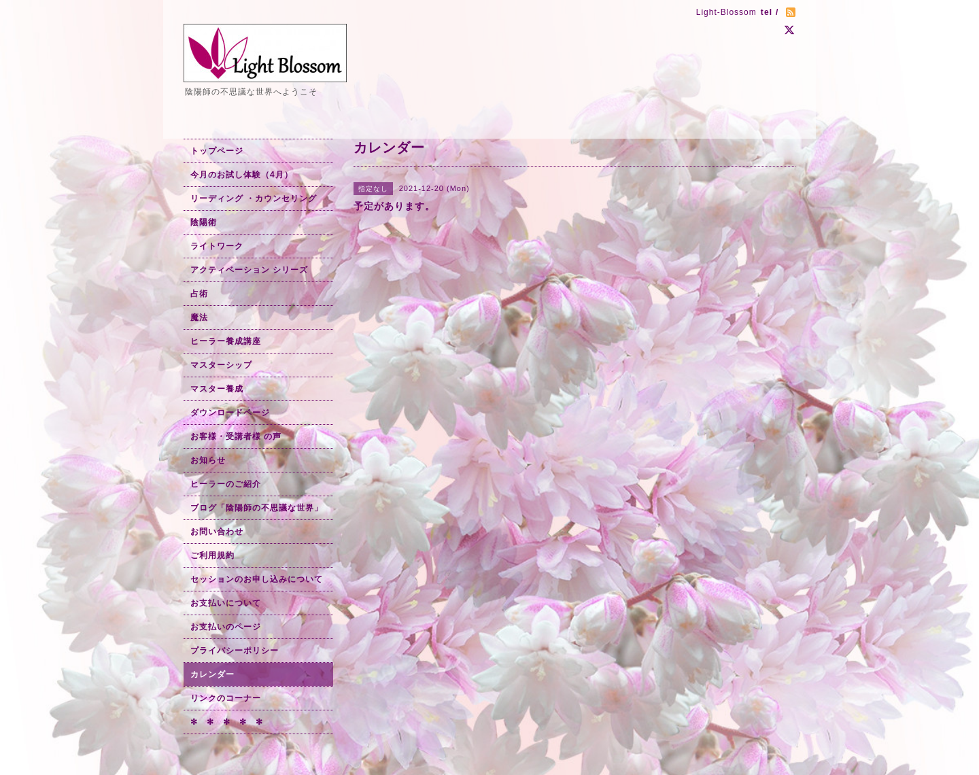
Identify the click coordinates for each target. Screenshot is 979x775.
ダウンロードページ (230, 412)
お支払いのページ (225, 627)
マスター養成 (216, 389)
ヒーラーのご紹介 (225, 484)
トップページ (216, 151)
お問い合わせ (216, 531)
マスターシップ (221, 365)
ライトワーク (216, 246)
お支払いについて (225, 603)
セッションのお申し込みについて (256, 579)
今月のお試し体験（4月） (241, 174)
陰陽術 (203, 222)
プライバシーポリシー (234, 650)
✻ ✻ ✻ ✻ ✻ (226, 722)
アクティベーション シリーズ (249, 270)
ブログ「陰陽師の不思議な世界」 (256, 508)
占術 (199, 293)
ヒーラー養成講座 (225, 341)
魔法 (199, 317)
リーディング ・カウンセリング (253, 198)
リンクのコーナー (225, 698)
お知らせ (208, 460)
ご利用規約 (212, 555)
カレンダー (212, 674)
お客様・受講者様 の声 (235, 436)
